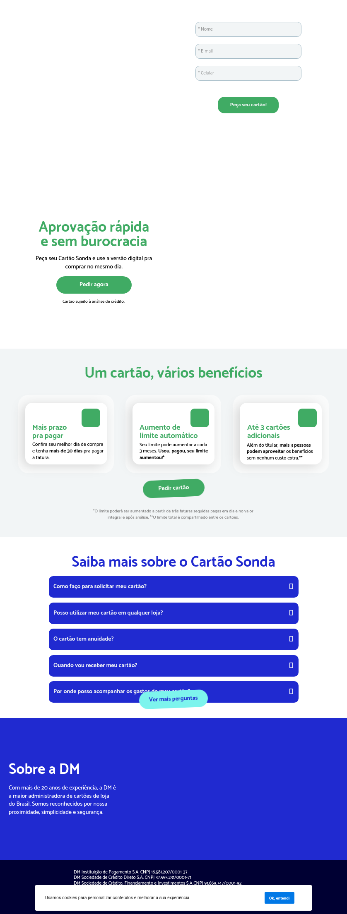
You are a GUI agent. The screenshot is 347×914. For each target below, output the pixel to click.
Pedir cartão (173, 488)
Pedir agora (94, 284)
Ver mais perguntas (173, 699)
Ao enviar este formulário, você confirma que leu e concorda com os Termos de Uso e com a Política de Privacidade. (248, 87)
